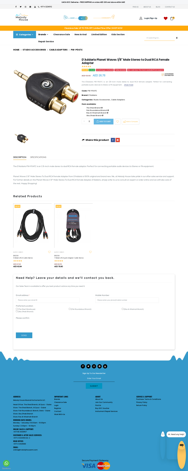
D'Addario (92, 95)
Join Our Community (104, 402)
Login (56, 405)
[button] (172, 17)
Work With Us (59, 414)
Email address (22, 295)
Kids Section (118, 34)
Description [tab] (19, 157)
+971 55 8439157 (20, 432)
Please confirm (22, 318)
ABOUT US (147, 7)
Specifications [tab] (38, 157)
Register (57, 408)
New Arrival (81, 34)
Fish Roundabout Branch (97, 110)
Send (24, 335)
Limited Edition (99, 34)
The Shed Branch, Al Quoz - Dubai (37, 404)
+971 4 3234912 (45, 7)
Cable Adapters (58, 49)
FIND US (135, 7)
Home (16, 49)
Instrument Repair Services (106, 411)
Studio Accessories (34, 49)
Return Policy (141, 405)
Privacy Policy (141, 402)
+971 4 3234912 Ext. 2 (21, 438)
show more (128, 85)
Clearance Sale (61, 34)
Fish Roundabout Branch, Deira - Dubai (34, 411)
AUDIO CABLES (18, 252)
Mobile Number (102, 295)
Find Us (98, 405)
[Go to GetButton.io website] (6, 468)
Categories (23, 34)
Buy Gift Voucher (102, 408)
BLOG (158, 7)
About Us (99, 399)
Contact (57, 411)
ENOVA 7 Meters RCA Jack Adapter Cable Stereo (69, 256)
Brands (42, 34)
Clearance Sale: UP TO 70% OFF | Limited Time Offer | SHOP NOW (93, 28)
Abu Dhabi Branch (94, 115)
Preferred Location (24, 306)
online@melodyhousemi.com (25, 450)
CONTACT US (170, 7)
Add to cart (105, 121)
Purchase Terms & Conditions (148, 399)
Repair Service (46, 41)
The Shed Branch (94, 108)
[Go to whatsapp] (6, 463)
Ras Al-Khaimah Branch (97, 113)
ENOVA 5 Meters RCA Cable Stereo (23, 256)
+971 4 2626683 (19, 444)
